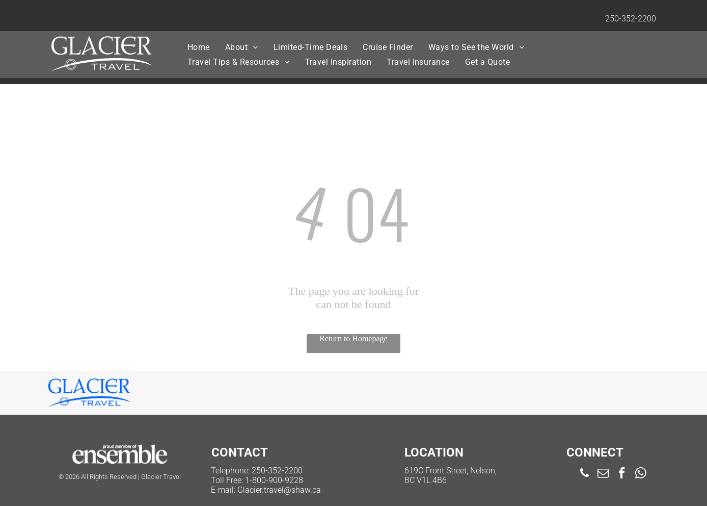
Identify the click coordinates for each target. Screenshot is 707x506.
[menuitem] (198, 47)
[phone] (584, 474)
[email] (603, 474)
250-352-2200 (630, 18)
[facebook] (622, 474)
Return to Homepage (353, 338)
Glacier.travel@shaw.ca (279, 490)
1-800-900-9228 (274, 480)
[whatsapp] (641, 474)
